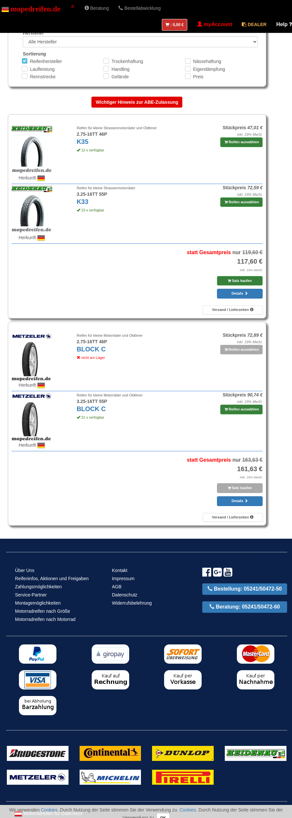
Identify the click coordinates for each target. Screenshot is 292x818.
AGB (117, 586)
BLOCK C (91, 349)
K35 (82, 141)
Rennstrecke (43, 76)
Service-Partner (31, 594)
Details (240, 293)
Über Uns (24, 570)
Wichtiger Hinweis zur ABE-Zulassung (137, 102)
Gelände (120, 76)
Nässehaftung (207, 61)
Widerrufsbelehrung (132, 603)
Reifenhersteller (46, 61)
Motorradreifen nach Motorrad (45, 619)
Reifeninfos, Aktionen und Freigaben (52, 578)
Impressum (123, 578)
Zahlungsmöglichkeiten (38, 586)
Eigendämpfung (209, 69)
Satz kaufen (240, 281)
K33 (82, 201)
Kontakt (119, 570)
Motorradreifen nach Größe (42, 611)
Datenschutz (124, 594)
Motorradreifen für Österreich (48, 813)
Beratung (97, 8)
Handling (121, 69)
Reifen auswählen (241, 142)
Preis (198, 76)
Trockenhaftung (127, 61)
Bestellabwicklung (139, 8)
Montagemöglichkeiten (38, 603)
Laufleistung (42, 69)
